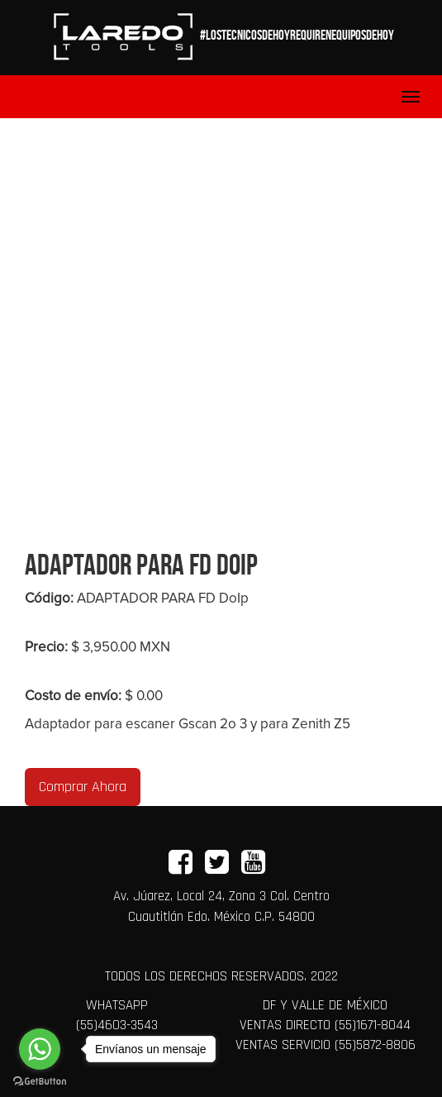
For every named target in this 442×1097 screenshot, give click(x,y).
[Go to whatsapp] (39, 1049)
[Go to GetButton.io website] (39, 1080)
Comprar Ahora (82, 786)
